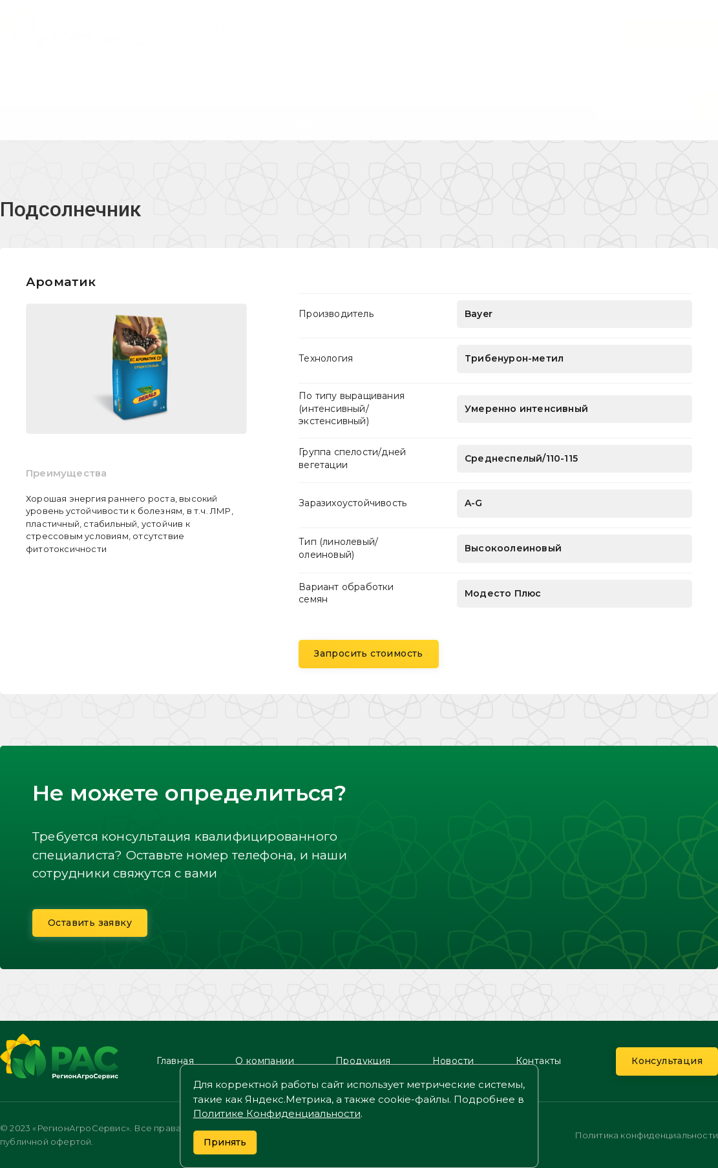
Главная (42, 86)
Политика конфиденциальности (646, 1135)
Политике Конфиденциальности (277, 1113)
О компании (191, 86)
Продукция (353, 86)
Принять (225, 1142)
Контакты (299, 122)
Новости (503, 86)
